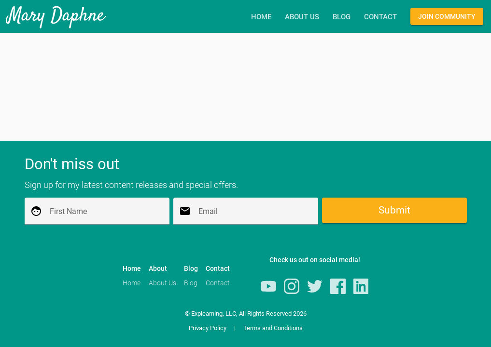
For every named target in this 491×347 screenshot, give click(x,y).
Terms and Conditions (273, 328)
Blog (342, 17)
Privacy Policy (207, 328)
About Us (302, 17)
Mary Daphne (56, 16)
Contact (380, 17)
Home (261, 17)
